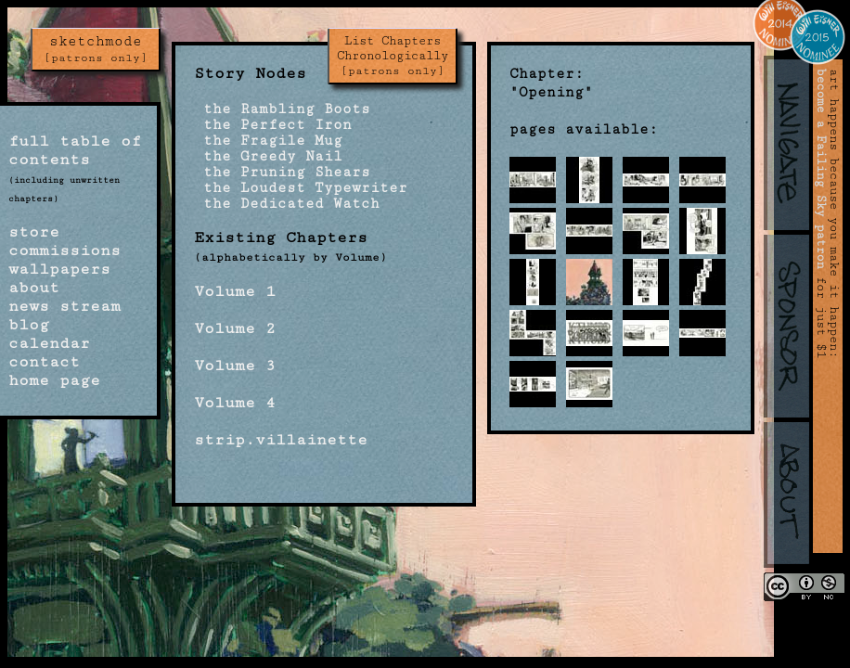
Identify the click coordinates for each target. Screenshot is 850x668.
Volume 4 (235, 402)
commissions (64, 250)
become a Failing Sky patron (821, 169)
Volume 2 (235, 328)
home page (54, 380)
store (33, 232)
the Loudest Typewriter (300, 188)
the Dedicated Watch (287, 204)
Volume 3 (235, 365)
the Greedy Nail (268, 156)
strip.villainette (280, 439)
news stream (64, 306)
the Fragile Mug (268, 140)
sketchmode (96, 49)
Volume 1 (235, 291)
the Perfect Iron (273, 125)
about (33, 287)
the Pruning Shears (282, 172)
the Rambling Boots (282, 109)
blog (28, 324)
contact (44, 362)
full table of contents (74, 150)
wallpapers (59, 269)
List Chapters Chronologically (392, 55)
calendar (49, 343)
